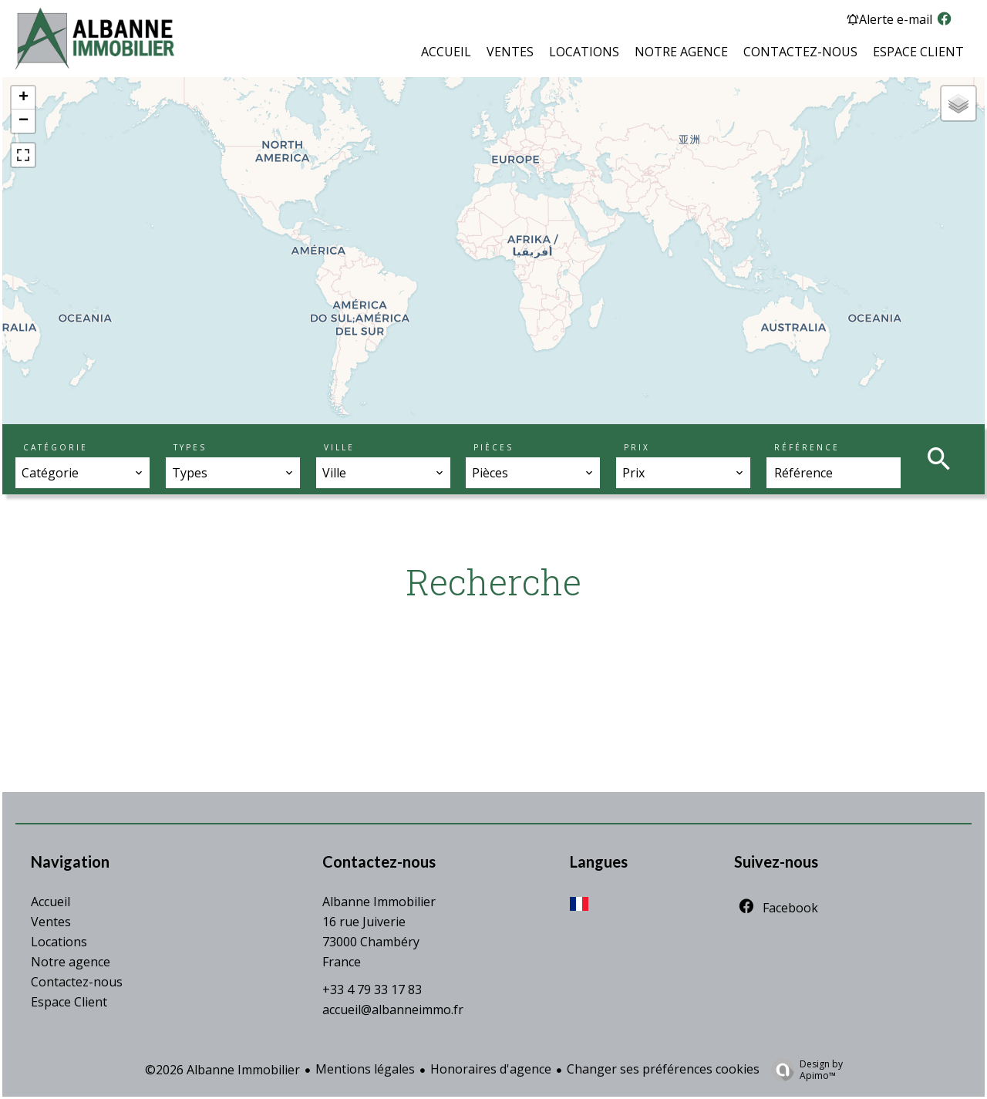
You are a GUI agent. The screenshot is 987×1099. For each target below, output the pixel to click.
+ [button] (24, 98)
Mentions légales (365, 1068)
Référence (807, 447)
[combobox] (82, 472)
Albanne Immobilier (379, 901)
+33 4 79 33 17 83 (372, 989)
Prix (637, 447)
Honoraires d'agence (490, 1068)
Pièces (493, 447)
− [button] (24, 121)
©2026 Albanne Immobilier (222, 1069)
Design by (803, 1069)
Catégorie (55, 447)
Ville (339, 447)
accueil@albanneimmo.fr (392, 1009)
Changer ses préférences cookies (663, 1068)
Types (190, 447)
